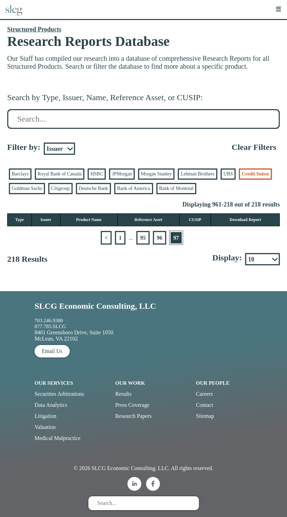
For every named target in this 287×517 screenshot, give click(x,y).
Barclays (20, 173)
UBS (228, 173)
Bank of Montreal (176, 188)
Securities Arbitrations (59, 394)
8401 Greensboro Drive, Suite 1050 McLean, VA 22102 (74, 335)
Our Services (54, 383)
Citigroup (60, 188)
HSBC (96, 173)
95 (143, 238)
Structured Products (34, 29)
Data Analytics (51, 405)
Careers (204, 394)
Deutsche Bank (93, 188)
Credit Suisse (255, 173)
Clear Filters (254, 147)
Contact (204, 405)
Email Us (52, 351)
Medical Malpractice (57, 438)
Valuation (45, 427)
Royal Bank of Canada (60, 173)
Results (123, 394)
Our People (212, 383)
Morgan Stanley (156, 173)
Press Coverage (132, 405)
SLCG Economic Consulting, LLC (95, 305)
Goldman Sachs (27, 188)
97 (176, 238)
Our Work (130, 383)
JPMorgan (122, 173)
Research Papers (133, 416)
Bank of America (133, 188)
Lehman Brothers (197, 173)
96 (159, 238)
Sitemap (205, 416)
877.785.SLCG (50, 326)
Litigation (45, 416)
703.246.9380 (49, 320)
